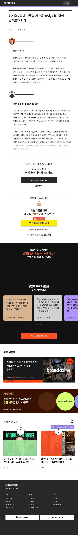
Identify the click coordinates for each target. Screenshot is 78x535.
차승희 (10, 30)
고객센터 (31, 502)
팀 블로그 (55, 502)
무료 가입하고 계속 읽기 (39, 336)
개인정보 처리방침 (34, 508)
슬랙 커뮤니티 (57, 505)
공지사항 (31, 499)
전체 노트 (66, 3)
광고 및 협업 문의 (10, 505)
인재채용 (7, 502)
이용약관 (31, 505)
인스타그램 (56, 499)
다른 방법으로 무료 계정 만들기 (39, 229)
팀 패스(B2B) (9, 508)
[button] (37, 324)
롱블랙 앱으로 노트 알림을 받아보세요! (62, 427)
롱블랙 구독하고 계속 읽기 (39, 180)
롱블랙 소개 (8, 499)
